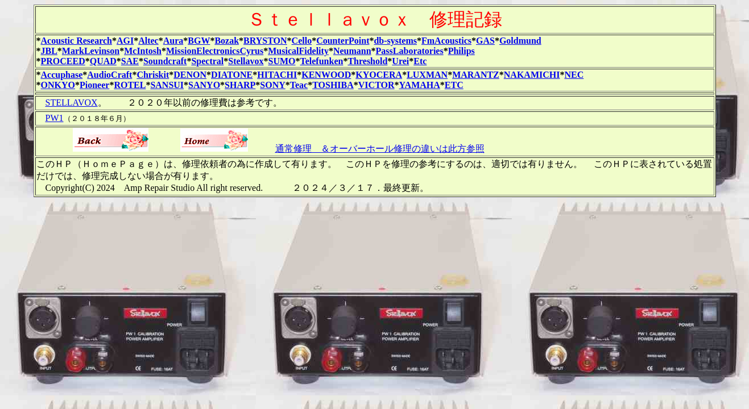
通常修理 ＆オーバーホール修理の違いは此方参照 (380, 148)
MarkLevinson (90, 51)
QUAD (103, 61)
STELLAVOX (71, 102)
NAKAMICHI (532, 75)
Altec (148, 40)
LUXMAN (427, 75)
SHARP (240, 85)
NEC (574, 75)
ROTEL (130, 85)
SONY (272, 85)
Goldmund (520, 40)
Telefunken (322, 61)
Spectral (207, 61)
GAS (485, 40)
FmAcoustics (446, 40)
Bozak (226, 40)
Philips (461, 51)
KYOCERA (378, 75)
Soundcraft (165, 61)
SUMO (282, 61)
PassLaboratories (410, 51)
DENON (189, 75)
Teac (299, 85)
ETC (454, 85)
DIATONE (232, 75)
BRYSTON (265, 40)
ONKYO (58, 85)
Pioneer (94, 85)
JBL (49, 51)
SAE (130, 61)
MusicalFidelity (298, 51)
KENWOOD (326, 75)
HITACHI (277, 75)
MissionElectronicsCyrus (214, 51)
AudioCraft (109, 75)
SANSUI (167, 85)
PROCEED (63, 61)
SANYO (204, 85)
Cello (302, 40)
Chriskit (152, 75)
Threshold (367, 61)
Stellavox (245, 61)
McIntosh (143, 51)
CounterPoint (342, 40)
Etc (420, 61)
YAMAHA (419, 85)
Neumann (352, 51)
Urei (400, 61)
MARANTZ (475, 75)
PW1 (54, 118)
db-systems (395, 40)
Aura (173, 40)
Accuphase (62, 75)
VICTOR (376, 85)
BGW (199, 40)
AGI (125, 40)
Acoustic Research (76, 40)
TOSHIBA (333, 85)
